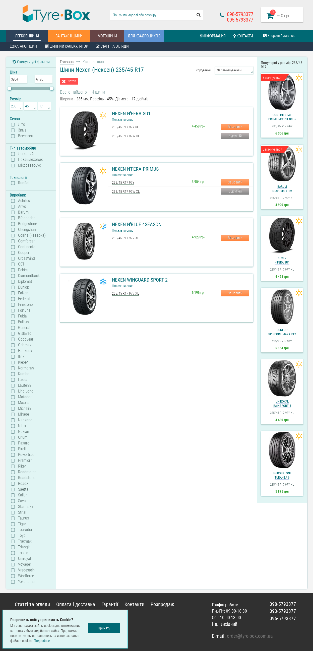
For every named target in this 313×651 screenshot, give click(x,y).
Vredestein (26, 570)
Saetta (23, 489)
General (24, 328)
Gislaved (24, 333)
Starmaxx (25, 506)
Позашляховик (30, 159)
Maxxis (23, 403)
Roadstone (26, 478)
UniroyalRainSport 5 (282, 404)
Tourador (25, 530)
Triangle (24, 547)
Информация (212, 36)
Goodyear (25, 339)
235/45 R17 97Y (123, 182)
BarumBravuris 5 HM (282, 189)
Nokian (23, 431)
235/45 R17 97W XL (126, 136)
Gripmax (24, 345)
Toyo (22, 535)
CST (21, 264)
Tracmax (25, 541)
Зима (22, 130)
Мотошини (107, 36)
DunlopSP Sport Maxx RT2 (282, 332)
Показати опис (122, 119)
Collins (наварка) (32, 235)
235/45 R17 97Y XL (125, 127)
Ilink (21, 356)
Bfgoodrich (26, 218)
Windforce (26, 576)
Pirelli (22, 449)
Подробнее (42, 641)
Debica (23, 270)
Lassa (22, 379)
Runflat (24, 183)
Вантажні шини (69, 36)
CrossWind (26, 258)
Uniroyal (24, 558)
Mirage (23, 414)
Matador (25, 397)
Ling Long (25, 391)
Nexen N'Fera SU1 (131, 113)
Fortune (24, 310)
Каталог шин (23, 46)
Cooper (23, 252)
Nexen (72, 81)
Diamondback (29, 276)
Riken (22, 466)
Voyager (24, 564)
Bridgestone (27, 224)
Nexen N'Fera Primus (135, 169)
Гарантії (109, 604)
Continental (27, 247)
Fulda (22, 316)
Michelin (24, 408)
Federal (24, 299)
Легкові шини (27, 36)
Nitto (22, 426)
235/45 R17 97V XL (125, 238)
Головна (67, 61)
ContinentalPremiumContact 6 (282, 117)
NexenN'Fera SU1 (282, 260)
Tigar (22, 524)
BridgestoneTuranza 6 (282, 475)
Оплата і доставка (75, 604)
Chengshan (27, 229)
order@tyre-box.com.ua (250, 636)
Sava (22, 501)
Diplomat (25, 281)
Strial (22, 512)
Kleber (23, 362)
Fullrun (23, 322)
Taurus (23, 518)
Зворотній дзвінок (279, 35)
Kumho (23, 374)
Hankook (25, 351)
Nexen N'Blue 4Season (136, 224)
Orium (22, 437)
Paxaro (23, 443)
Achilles (24, 201)
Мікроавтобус (29, 165)
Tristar (23, 553)
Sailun (23, 495)
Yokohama (26, 581)
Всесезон (25, 136)
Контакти (243, 36)
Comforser (26, 241)
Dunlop (23, 287)
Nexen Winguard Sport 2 (140, 280)
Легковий (26, 154)
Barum (23, 212)
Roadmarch (27, 472)
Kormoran (26, 368)
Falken (23, 293)
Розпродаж (162, 604)
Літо (21, 124)
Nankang (25, 420)
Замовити (235, 127)
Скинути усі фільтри (31, 61)
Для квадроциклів (144, 36)
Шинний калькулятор (66, 46)
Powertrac (26, 454)
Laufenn (24, 385)
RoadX (23, 483)
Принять (104, 628)
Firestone (25, 304)
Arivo (22, 206)
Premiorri (25, 460)
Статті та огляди (112, 46)
